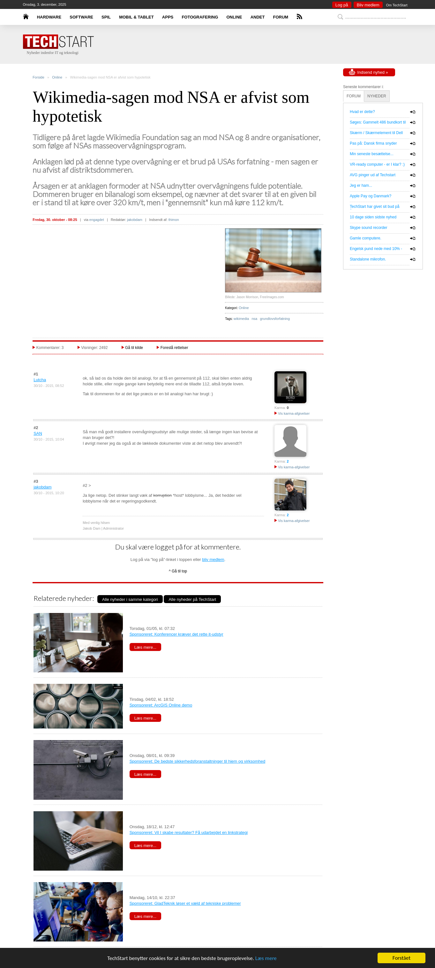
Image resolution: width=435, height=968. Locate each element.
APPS (167, 17)
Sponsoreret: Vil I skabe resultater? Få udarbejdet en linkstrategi (189, 832)
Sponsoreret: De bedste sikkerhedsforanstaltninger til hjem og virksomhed (198, 761)
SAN (38, 433)
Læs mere (266, 958)
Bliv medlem (368, 5)
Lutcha (40, 379)
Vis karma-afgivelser (292, 413)
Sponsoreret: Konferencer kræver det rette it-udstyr (176, 634)
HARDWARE (49, 17)
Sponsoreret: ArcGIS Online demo (161, 705)
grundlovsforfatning (275, 319)
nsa (254, 319)
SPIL (106, 17)
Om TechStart (396, 5)
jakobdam (134, 220)
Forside (38, 77)
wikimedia (241, 319)
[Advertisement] (227, 44)
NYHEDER (376, 96)
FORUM (281, 17)
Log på (341, 5)
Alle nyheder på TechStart (192, 599)
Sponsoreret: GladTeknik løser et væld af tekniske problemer (185, 903)
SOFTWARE (81, 17)
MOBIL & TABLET (136, 17)
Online (57, 77)
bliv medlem (213, 559)
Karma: (280, 408)
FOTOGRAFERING (200, 17)
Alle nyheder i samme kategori (130, 599)
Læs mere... (145, 647)
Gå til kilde (134, 347)
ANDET (258, 17)
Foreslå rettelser (174, 347)
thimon (174, 220)
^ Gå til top (178, 571)
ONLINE (234, 17)
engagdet (96, 220)
